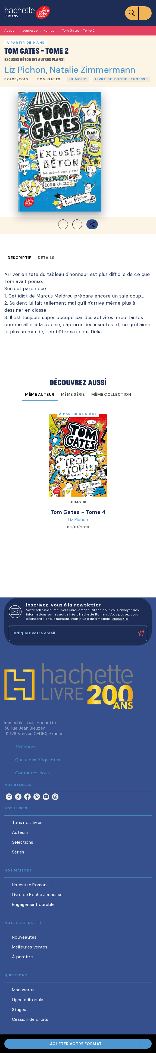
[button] (49, 79)
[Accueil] (27, 13)
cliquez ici (120, 619)
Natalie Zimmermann (93, 70)
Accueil (10, 30)
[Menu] (138, 13)
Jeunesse (30, 30)
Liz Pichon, (27, 70)
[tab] (19, 257)
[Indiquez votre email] (71, 633)
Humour (49, 30)
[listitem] (9, 796)
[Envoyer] (140, 633)
